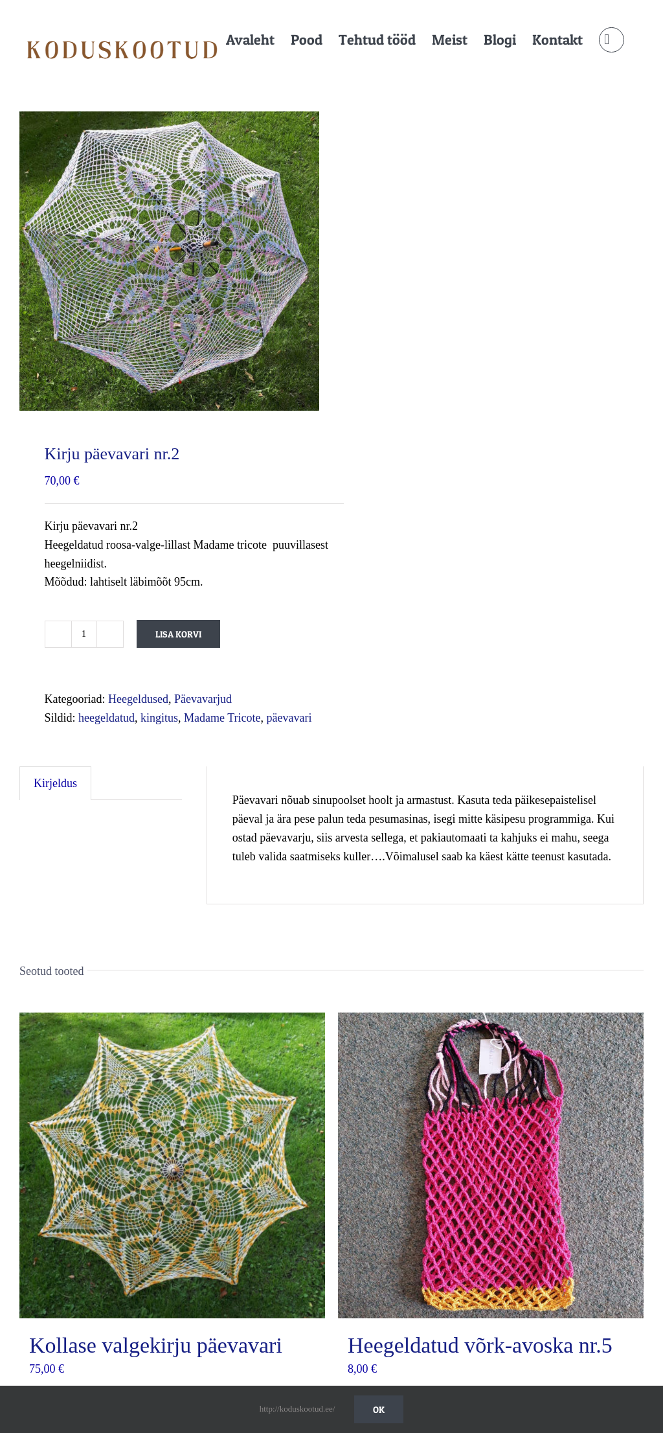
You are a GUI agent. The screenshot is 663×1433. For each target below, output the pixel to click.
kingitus (159, 717)
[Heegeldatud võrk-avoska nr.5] (491, 1165)
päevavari (289, 717)
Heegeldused (138, 699)
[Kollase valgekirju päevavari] (172, 1165)
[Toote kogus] (84, 634)
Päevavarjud (203, 699)
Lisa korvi (178, 633)
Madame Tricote (222, 717)
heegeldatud (106, 717)
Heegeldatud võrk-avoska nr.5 (480, 1345)
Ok (379, 1409)
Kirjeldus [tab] (55, 783)
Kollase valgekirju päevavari (155, 1345)
